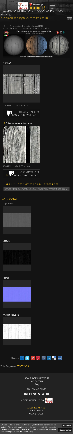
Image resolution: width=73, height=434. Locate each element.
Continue (67, 426)
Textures (6, 10)
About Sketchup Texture (37, 378)
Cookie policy (65, 430)
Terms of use (36, 410)
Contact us (37, 381)
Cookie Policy (36, 413)
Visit (36, 400)
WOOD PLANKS (44, 10)
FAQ (37, 384)
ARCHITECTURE (23, 10)
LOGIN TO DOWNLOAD (21, 115)
